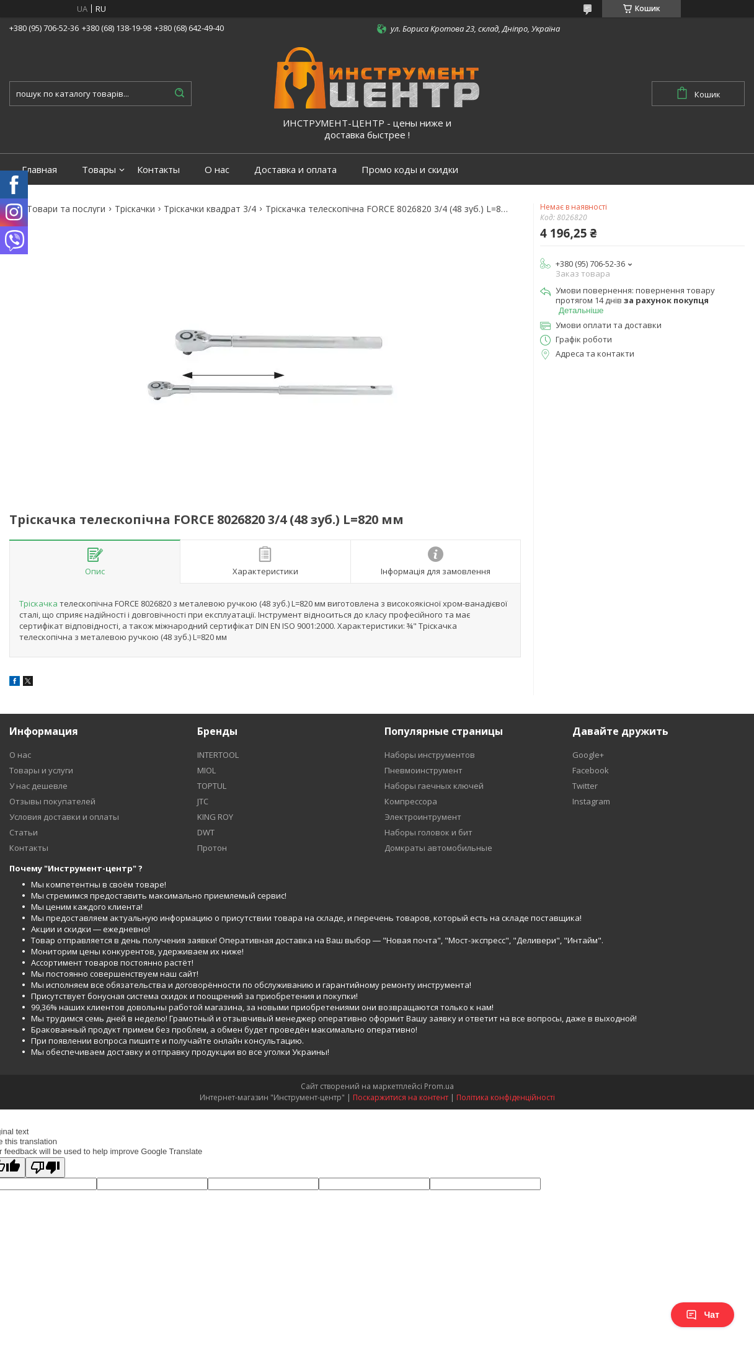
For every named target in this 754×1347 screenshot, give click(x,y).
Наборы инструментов (429, 754)
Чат (702, 1314)
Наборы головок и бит (428, 832)
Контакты (158, 169)
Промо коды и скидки (409, 169)
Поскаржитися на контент (400, 1097)
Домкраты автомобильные (438, 847)
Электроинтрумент (422, 816)
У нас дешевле (38, 785)
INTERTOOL (218, 754)
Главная (39, 169)
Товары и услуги (41, 770)
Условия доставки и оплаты (64, 816)
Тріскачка (38, 603)
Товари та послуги (66, 209)
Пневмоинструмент (423, 770)
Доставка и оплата (295, 169)
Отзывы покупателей (52, 801)
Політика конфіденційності (505, 1097)
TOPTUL (211, 785)
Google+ (588, 754)
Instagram (591, 801)
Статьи (23, 832)
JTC (202, 801)
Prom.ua (439, 1086)
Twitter (585, 785)
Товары (99, 169)
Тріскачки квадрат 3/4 (210, 209)
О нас (217, 169)
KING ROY (215, 816)
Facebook (590, 770)
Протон (212, 847)
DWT (206, 832)
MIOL (206, 770)
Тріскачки (135, 209)
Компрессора (410, 801)
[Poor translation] (45, 1167)
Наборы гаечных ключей (434, 785)
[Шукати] (179, 93)
